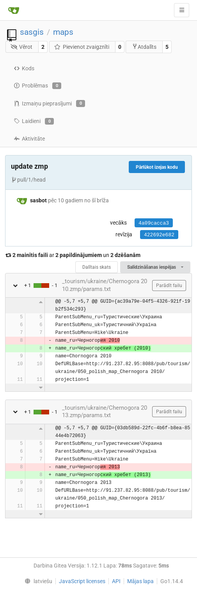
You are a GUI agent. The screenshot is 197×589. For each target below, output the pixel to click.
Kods (24, 68)
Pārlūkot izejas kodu (157, 167)
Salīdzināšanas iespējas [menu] (155, 267)
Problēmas (37, 85)
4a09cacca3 (153, 223)
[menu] (36, 581)
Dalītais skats (96, 267)
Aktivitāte (29, 139)
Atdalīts (144, 46)
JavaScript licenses (82, 581)
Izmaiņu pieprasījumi (49, 103)
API (116, 581)
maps (63, 32)
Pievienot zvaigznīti (81, 47)
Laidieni (34, 121)
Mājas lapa (140, 581)
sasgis (32, 32)
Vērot (22, 47)
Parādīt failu (169, 285)
